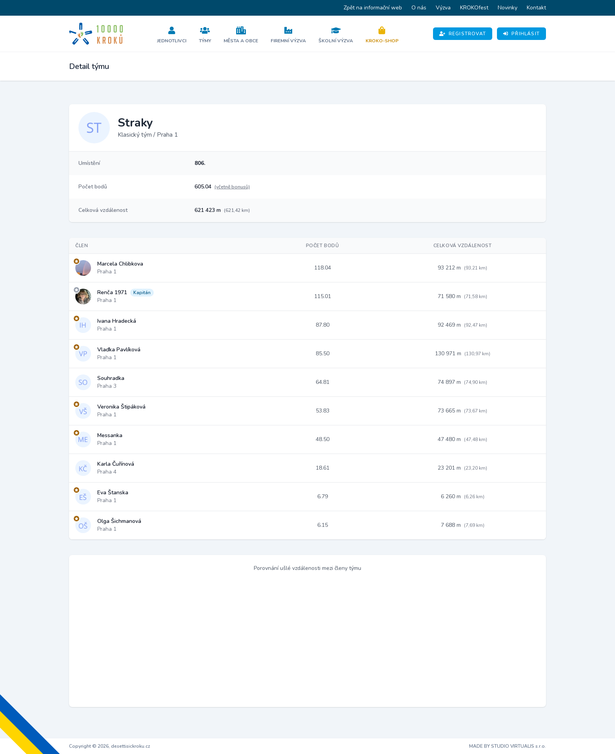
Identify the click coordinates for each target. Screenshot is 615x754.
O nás (418, 7)
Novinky (507, 7)
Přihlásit (521, 34)
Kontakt (536, 7)
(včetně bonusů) (232, 187)
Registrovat (462, 34)
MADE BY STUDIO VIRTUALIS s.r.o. (507, 746)
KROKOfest (474, 7)
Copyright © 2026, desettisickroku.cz (109, 746)
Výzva (443, 7)
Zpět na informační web (373, 7)
